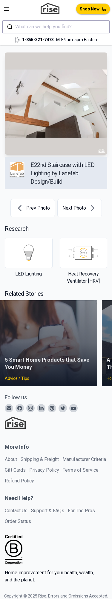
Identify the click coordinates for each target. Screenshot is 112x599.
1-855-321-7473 (38, 39)
